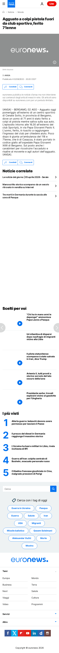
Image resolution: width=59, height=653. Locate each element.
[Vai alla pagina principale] (11, 3)
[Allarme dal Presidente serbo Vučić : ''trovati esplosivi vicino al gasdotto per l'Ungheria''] (41, 399)
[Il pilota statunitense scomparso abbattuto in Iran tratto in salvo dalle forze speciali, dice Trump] (41, 360)
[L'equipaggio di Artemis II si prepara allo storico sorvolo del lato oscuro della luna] (41, 379)
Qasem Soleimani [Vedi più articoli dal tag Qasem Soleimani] (43, 530)
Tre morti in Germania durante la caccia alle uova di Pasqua (25, 196)
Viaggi (6, 597)
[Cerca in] (29, 489)
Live (52, 3)
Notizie (11, 12)
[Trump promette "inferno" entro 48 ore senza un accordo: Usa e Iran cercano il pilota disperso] (34, 460)
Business (7, 584)
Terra (34, 584)
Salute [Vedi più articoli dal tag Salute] (31, 515)
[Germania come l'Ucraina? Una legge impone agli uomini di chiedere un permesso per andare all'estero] (34, 422)
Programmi (37, 604)
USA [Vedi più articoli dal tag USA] (20, 523)
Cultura (35, 597)
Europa (6, 578)
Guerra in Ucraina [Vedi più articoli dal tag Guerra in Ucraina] (20, 508)
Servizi (6, 614)
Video (5, 604)
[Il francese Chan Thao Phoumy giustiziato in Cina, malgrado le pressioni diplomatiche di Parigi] (34, 472)
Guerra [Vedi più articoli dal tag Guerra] (15, 515)
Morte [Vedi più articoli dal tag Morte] (43, 538)
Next (5, 591)
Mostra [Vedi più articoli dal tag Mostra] (29, 545)
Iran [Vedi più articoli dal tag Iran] (46, 515)
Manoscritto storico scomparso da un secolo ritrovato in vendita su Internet (26, 186)
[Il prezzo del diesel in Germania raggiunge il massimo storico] (34, 435)
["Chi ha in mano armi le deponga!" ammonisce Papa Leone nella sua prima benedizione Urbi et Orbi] (41, 320)
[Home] (3, 12)
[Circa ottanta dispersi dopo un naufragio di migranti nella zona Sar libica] (41, 340)
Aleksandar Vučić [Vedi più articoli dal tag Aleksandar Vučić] (21, 538)
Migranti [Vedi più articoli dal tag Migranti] (36, 523)
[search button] (53, 489)
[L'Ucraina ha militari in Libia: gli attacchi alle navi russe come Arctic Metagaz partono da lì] (34, 447)
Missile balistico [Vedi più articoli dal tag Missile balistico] (15, 530)
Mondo (21, 12)
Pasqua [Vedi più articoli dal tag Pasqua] (43, 508)
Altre (5, 622)
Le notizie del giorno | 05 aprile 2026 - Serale (25, 177)
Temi (5, 571)
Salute (34, 591)
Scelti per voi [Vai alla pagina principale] (14, 308)
